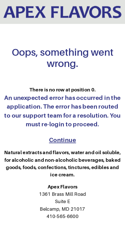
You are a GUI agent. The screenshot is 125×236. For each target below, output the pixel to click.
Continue (62, 140)
